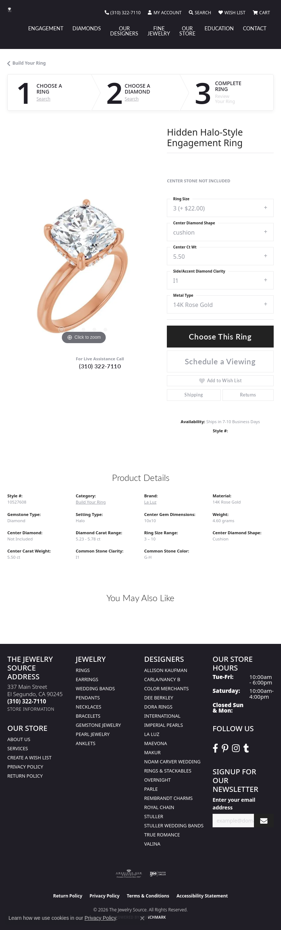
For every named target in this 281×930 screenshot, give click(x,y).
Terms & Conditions (148, 896)
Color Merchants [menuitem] (166, 688)
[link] (123, 12)
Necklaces (88, 706)
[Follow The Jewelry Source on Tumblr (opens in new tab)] (246, 748)
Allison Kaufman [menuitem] (165, 670)
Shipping (193, 395)
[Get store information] (31, 709)
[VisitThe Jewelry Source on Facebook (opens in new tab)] (215, 748)
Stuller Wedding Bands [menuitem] (173, 825)
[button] (164, 12)
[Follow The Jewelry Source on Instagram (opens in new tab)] (236, 748)
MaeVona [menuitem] (155, 743)
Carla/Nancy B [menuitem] (162, 679)
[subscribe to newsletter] (264, 820)
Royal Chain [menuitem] (159, 807)
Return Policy (25, 776)
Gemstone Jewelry (98, 725)
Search (43, 99)
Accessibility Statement (202, 896)
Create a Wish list (29, 757)
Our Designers (124, 30)
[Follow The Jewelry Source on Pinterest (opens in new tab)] (225, 748)
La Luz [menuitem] (151, 734)
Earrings (87, 679)
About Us (18, 739)
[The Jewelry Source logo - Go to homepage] (13, 9)
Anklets (85, 743)
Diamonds (86, 28)
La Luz (150, 502)
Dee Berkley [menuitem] (158, 697)
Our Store (187, 30)
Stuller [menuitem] (153, 816)
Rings (83, 670)
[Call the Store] (26, 701)
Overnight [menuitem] (157, 780)
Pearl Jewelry (93, 734)
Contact (254, 28)
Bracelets (88, 716)
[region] (83, 270)
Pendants (88, 697)
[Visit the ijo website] (158, 873)
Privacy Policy (25, 766)
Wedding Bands (95, 688)
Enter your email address (234, 803)
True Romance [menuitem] (162, 834)
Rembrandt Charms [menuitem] (168, 798)
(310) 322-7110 (100, 366)
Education (219, 28)
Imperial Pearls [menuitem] (163, 725)
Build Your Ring (29, 63)
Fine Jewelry (158, 30)
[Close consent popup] (142, 918)
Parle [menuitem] (151, 789)
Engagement (45, 28)
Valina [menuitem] (152, 843)
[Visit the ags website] (128, 873)
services (17, 748)
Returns (248, 395)
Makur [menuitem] (152, 752)
